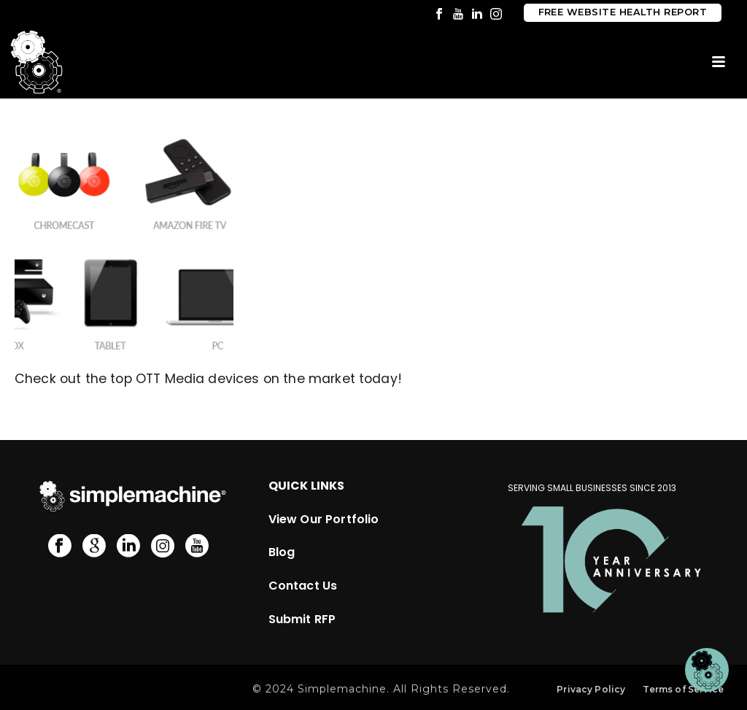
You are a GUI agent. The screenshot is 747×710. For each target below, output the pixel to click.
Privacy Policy (591, 689)
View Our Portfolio (323, 519)
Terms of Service (683, 689)
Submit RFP (302, 619)
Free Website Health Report (622, 12)
